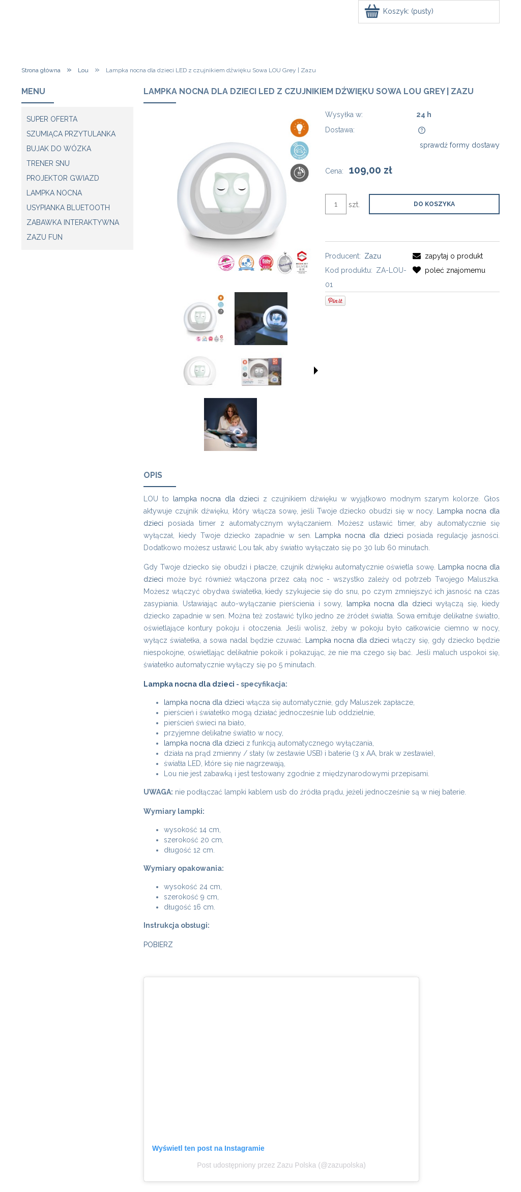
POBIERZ (158, 945)
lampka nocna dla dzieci (216, 499)
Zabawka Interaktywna (72, 222)
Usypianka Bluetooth (68, 208)
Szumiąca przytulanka (70, 134)
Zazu (372, 256)
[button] (316, 370)
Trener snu (48, 163)
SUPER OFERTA (51, 119)
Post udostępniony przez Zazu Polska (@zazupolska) (281, 1165)
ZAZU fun (44, 237)
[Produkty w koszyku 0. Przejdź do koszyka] (399, 11)
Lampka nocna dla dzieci (359, 535)
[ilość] (335, 204)
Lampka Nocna (54, 193)
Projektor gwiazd (62, 178)
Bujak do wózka (58, 149)
